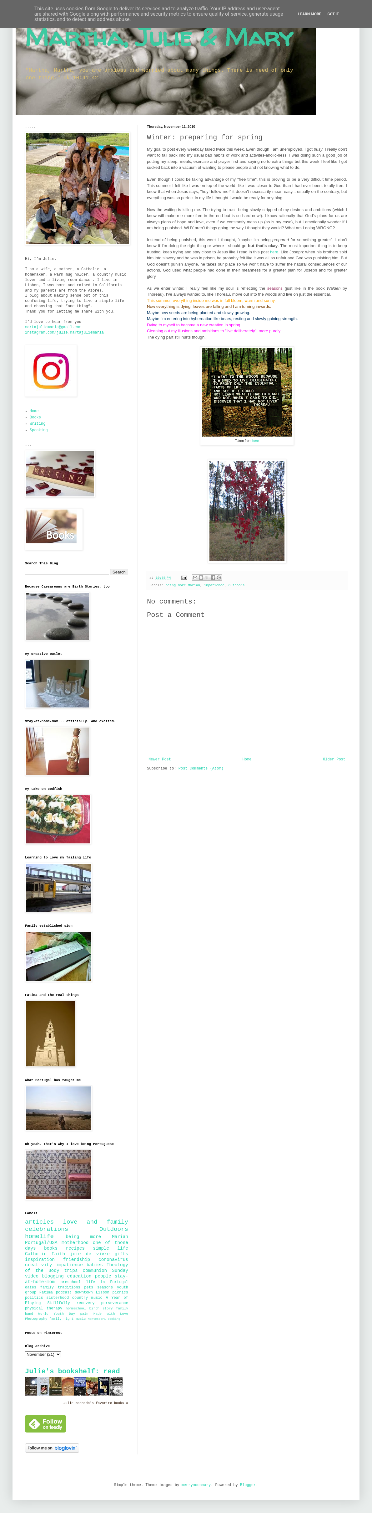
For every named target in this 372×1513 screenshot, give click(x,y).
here (274, 252)
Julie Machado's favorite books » (95, 1403)
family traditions (60, 1287)
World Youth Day (56, 1314)
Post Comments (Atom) (201, 768)
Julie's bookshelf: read (72, 1372)
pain (84, 1314)
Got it (333, 14)
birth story (101, 1308)
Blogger (248, 1485)
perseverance (114, 1303)
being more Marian (183, 585)
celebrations (46, 1229)
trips (71, 1270)
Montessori (97, 1319)
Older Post (334, 759)
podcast (64, 1292)
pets (88, 1287)
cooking (114, 1319)
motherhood (75, 1242)
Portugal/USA (41, 1242)
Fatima (46, 1292)
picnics (120, 1292)
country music (87, 1298)
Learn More (309, 14)
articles (39, 1222)
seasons (105, 1287)
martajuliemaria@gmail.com (53, 327)
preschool (70, 1282)
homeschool (76, 1308)
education (79, 1276)
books (51, 1248)
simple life (110, 1248)
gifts (121, 1254)
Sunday (120, 1270)
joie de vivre (90, 1254)
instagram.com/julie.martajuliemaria (64, 332)
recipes (75, 1248)
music (81, 1319)
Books (35, 417)
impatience (214, 585)
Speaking (39, 430)
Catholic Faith (45, 1254)
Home (247, 759)
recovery (86, 1303)
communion (95, 1270)
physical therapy (43, 1308)
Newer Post (159, 759)
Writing (37, 424)
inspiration (40, 1259)
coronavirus (113, 1259)
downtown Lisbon (92, 1292)
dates (30, 1287)
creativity (38, 1264)
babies (95, 1264)
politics (34, 1298)
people (103, 1276)
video (31, 1276)
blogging (52, 1276)
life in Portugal (107, 1282)
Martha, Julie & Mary (159, 37)
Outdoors (237, 585)
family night (61, 1319)
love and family (95, 1222)
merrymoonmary (196, 1485)
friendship (76, 1259)
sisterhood (57, 1298)
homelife (39, 1236)
